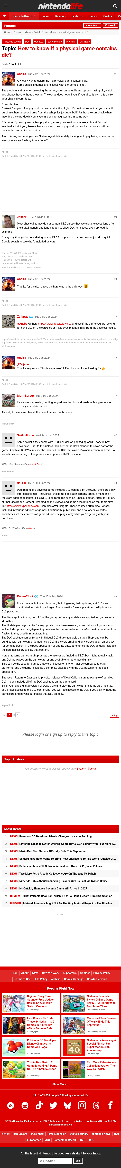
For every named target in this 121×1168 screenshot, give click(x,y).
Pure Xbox (37, 1133)
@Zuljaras (23, 364)
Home (7, 32)
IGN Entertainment (53, 1121)
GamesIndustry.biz (64, 1140)
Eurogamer (34, 1140)
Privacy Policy (101, 973)
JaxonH (22, 217)
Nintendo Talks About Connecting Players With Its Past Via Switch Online (59, 881)
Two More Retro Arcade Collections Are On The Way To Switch (53, 873)
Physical (70, 41)
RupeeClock (25, 596)
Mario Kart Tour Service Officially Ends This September (48, 851)
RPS (91, 1140)
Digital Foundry (79, 1133)
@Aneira (22, 323)
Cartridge (85, 41)
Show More (60, 1084)
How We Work (50, 973)
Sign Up (92, 768)
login (39, 734)
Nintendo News (101, 1133)
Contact (85, 973)
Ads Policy (41, 979)
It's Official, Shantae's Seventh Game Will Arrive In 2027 (48, 888)
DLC (27, 41)
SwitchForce (25, 435)
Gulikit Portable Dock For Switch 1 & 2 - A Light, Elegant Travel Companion (61, 896)
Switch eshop (55, 41)
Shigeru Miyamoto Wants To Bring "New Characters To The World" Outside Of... (63, 858)
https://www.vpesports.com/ (23, 506)
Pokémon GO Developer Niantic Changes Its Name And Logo (51, 836)
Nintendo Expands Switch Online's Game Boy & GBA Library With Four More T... (63, 843)
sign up (56, 734)
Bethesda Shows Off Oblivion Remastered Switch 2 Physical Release (56, 866)
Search (110, 25)
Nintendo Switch (32, 32)
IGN (116, 1133)
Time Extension (56, 1133)
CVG (82, 1140)
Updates (38, 41)
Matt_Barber (25, 395)
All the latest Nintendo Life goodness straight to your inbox (61, 1153)
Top (14, 973)
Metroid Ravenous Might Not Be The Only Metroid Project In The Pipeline (61, 903)
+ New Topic (92, 25)
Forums (10, 26)
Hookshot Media (22, 1121)
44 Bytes (80, 1121)
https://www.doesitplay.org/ (54, 323)
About (25, 973)
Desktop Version (97, 979)
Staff (35, 973)
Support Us (70, 973)
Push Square (19, 1133)
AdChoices (93, 1121)
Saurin (21, 483)
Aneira (21, 74)
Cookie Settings (73, 979)
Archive (55, 979)
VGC (47, 1140)
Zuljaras (22, 316)
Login (80, 768)
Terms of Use (22, 979)
